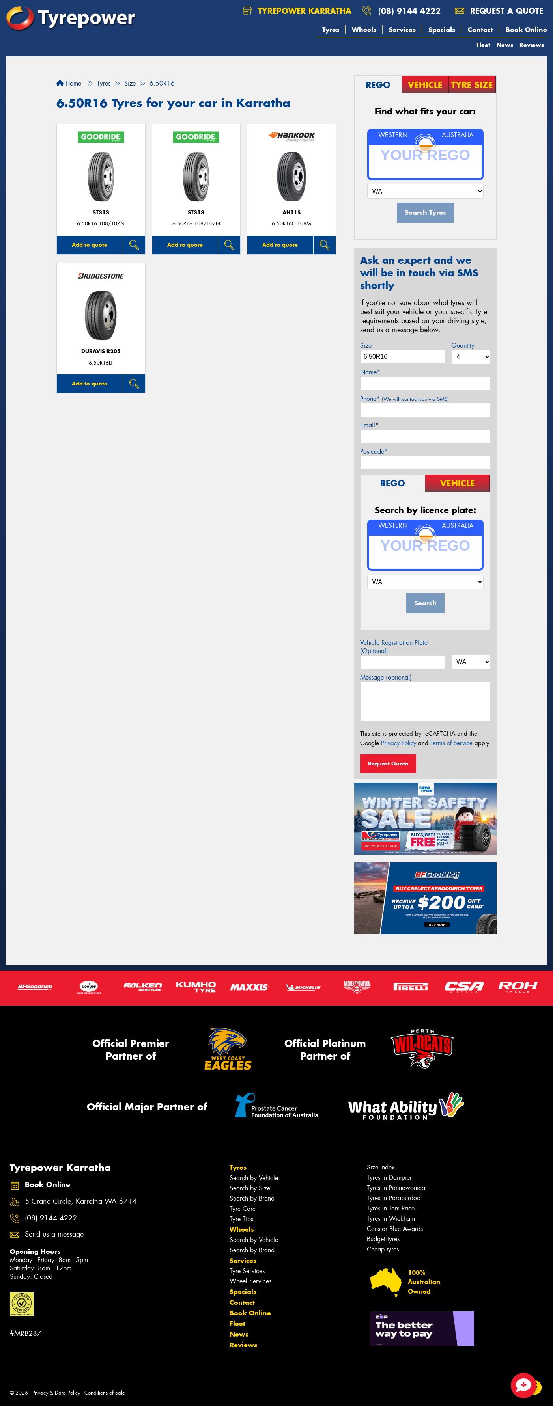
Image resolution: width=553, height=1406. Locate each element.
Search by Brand (252, 1198)
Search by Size (250, 1188)
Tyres (330, 29)
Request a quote (499, 11)
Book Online (526, 29)
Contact (480, 29)
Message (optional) (386, 677)
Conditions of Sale (104, 1392)
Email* (369, 425)
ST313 (101, 212)
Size (366, 345)
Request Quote (388, 763)
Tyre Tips (241, 1219)
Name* (370, 372)
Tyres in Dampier (389, 1177)
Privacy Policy (398, 743)
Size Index (381, 1167)
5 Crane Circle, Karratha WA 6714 (80, 1201)
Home (68, 83)
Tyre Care (243, 1209)
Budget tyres (383, 1239)
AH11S (291, 212)
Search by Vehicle (254, 1178)
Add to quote (89, 244)
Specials (441, 29)
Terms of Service (451, 743)
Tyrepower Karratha (297, 11)
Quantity (463, 345)
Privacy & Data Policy (56, 1392)
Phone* (404, 399)
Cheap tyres (383, 1249)
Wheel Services (250, 1281)
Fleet (483, 44)
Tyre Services (247, 1271)
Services (402, 29)
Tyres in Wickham (391, 1218)
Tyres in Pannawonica (396, 1188)
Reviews (531, 44)
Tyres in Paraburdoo (393, 1198)
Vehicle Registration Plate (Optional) (394, 647)
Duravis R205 (101, 351)
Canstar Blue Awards (395, 1229)
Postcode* (374, 451)
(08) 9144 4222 (409, 11)
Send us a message (54, 1234)
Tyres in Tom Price (391, 1208)
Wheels (364, 29)
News (505, 44)
